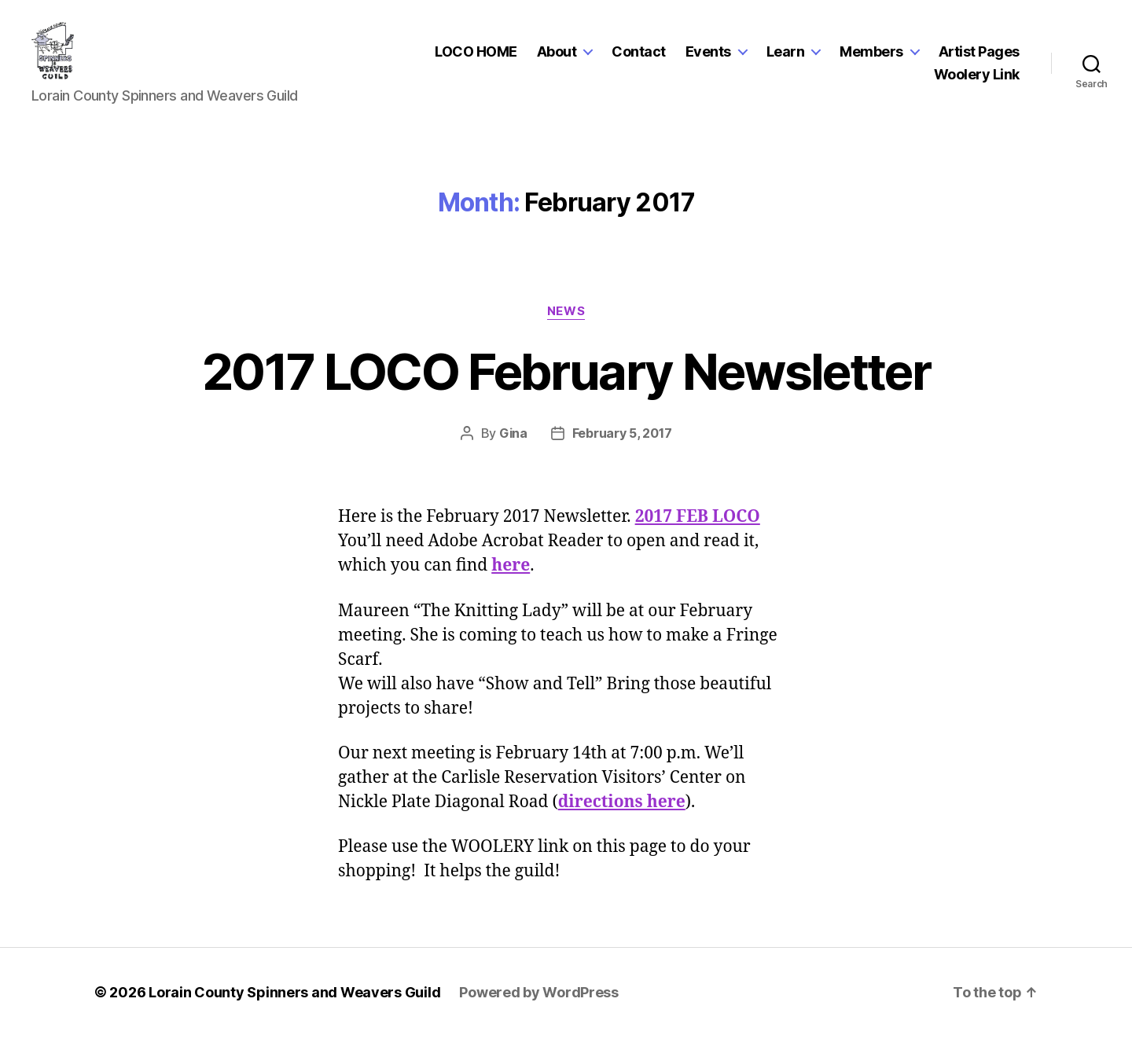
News (566, 324)
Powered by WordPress (539, 1005)
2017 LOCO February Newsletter (566, 384)
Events (708, 58)
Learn (785, 58)
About (557, 58)
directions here (621, 814)
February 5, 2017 (622, 446)
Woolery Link (977, 81)
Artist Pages (979, 58)
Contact (639, 58)
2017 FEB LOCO (697, 530)
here (510, 578)
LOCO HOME (476, 58)
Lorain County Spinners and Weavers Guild (294, 1005)
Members (871, 58)
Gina (513, 446)
